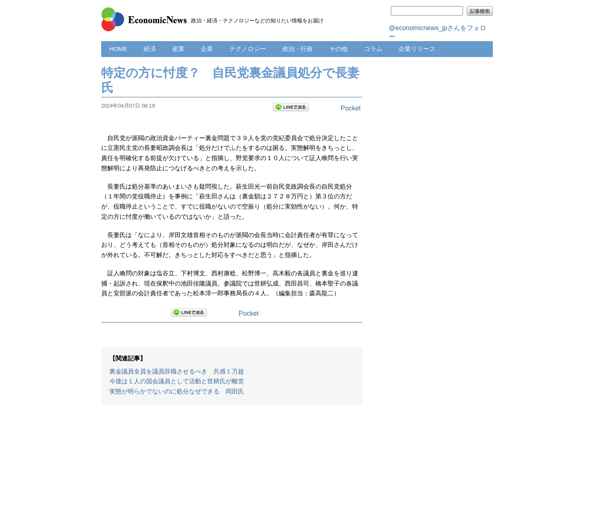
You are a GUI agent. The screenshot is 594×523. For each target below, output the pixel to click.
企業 (207, 49)
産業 (178, 49)
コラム (373, 49)
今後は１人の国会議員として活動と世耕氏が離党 (176, 381)
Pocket (351, 108)
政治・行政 (297, 49)
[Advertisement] (232, 468)
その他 (338, 49)
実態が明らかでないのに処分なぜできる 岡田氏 (176, 391)
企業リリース (417, 49)
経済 (150, 49)
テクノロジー (247, 49)
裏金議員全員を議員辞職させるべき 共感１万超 (176, 371)
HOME (118, 49)
